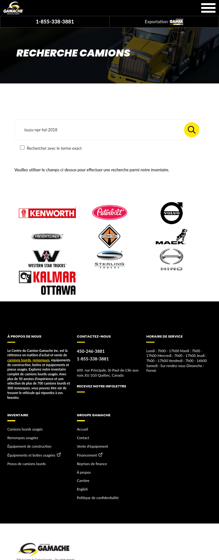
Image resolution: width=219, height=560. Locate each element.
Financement (86, 453)
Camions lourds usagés (24, 429)
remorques (39, 360)
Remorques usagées (21, 437)
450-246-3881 (90, 351)
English (82, 485)
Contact (82, 437)
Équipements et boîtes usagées (29, 453)
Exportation (164, 22)
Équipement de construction (28, 445)
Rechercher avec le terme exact (50, 148)
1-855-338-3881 (55, 21)
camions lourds (18, 360)
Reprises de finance (91, 461)
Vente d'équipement (91, 445)
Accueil (82, 429)
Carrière (83, 477)
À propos (83, 469)
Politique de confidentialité (96, 493)
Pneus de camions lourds (25, 461)
